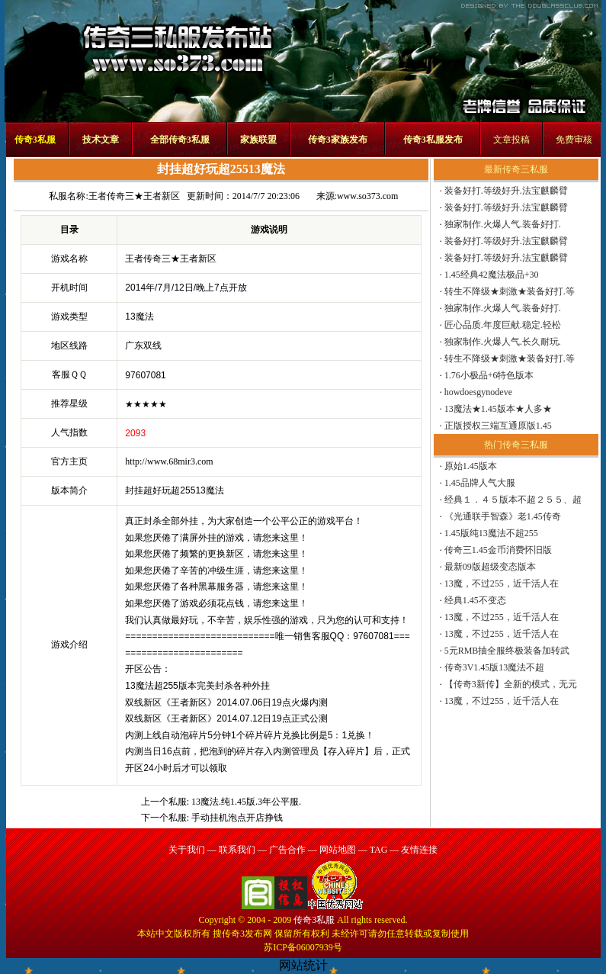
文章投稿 (511, 139)
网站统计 (303, 965)
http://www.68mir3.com (169, 461)
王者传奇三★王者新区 (134, 196)
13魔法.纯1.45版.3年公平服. (246, 801)
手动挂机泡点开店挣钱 (237, 817)
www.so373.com (368, 196)
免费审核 (574, 139)
